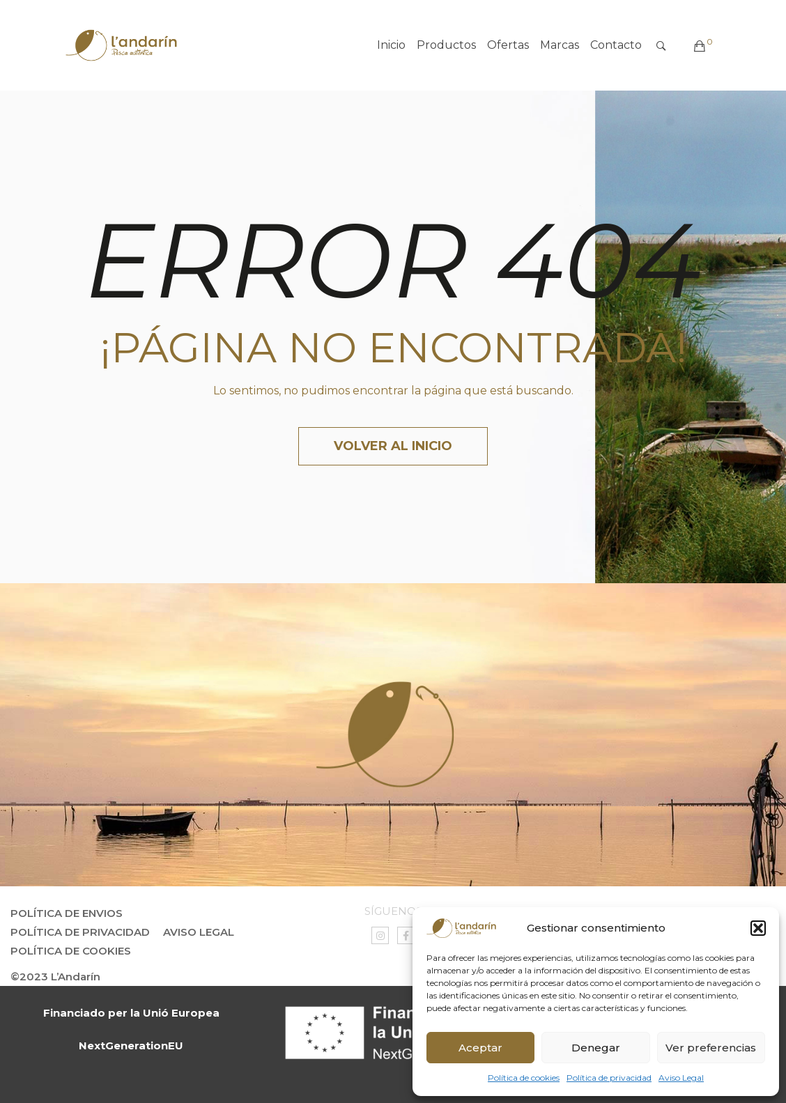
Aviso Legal (681, 1077)
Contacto (616, 45)
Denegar (595, 1047)
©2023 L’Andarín (55, 976)
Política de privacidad (609, 1077)
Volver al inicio (393, 446)
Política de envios (66, 913)
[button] (758, 928)
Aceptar (480, 1047)
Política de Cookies (70, 950)
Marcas (559, 45)
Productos (446, 45)
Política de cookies (524, 1077)
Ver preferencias (710, 1047)
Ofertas (508, 45)
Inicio (391, 45)
